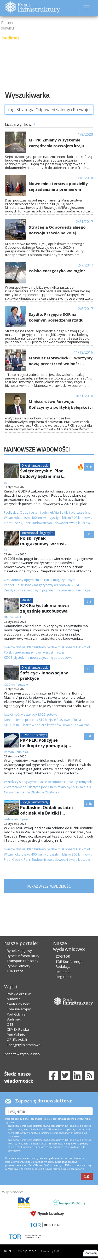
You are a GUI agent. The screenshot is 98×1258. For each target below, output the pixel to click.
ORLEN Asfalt (17, 1039)
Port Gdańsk (17, 1034)
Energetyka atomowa (24, 1044)
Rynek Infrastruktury (23, 955)
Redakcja (63, 966)
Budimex (14, 1019)
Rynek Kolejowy (19, 950)
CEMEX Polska (18, 1029)
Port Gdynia (16, 1014)
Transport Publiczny (22, 960)
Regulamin (64, 976)
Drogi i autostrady (34, 465)
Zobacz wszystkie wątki (22, 1054)
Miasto (26, 600)
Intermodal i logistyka (37, 533)
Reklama (63, 971)
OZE (10, 1024)
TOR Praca (15, 971)
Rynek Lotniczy (18, 966)
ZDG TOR (63, 956)
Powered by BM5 (50, 1251)
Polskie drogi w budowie (19, 996)
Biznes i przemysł (34, 735)
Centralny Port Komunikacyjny (19, 1007)
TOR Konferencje (69, 961)
